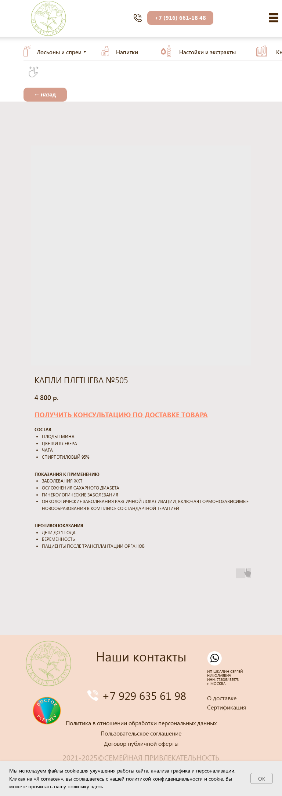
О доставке (221, 698)
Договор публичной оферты (141, 743)
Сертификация (226, 707)
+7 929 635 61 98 (144, 695)
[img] (273, 17)
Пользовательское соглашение (141, 733)
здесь (97, 786)
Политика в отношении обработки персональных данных (141, 723)
